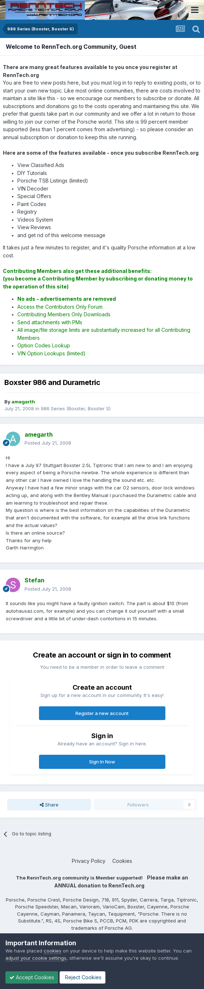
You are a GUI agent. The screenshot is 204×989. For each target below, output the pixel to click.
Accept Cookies (31, 977)
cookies (52, 951)
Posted (48, 443)
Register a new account (102, 713)
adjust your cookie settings (35, 958)
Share (49, 804)
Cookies (122, 861)
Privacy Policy (88, 861)
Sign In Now (102, 762)
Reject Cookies (82, 977)
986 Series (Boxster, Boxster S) (75, 408)
